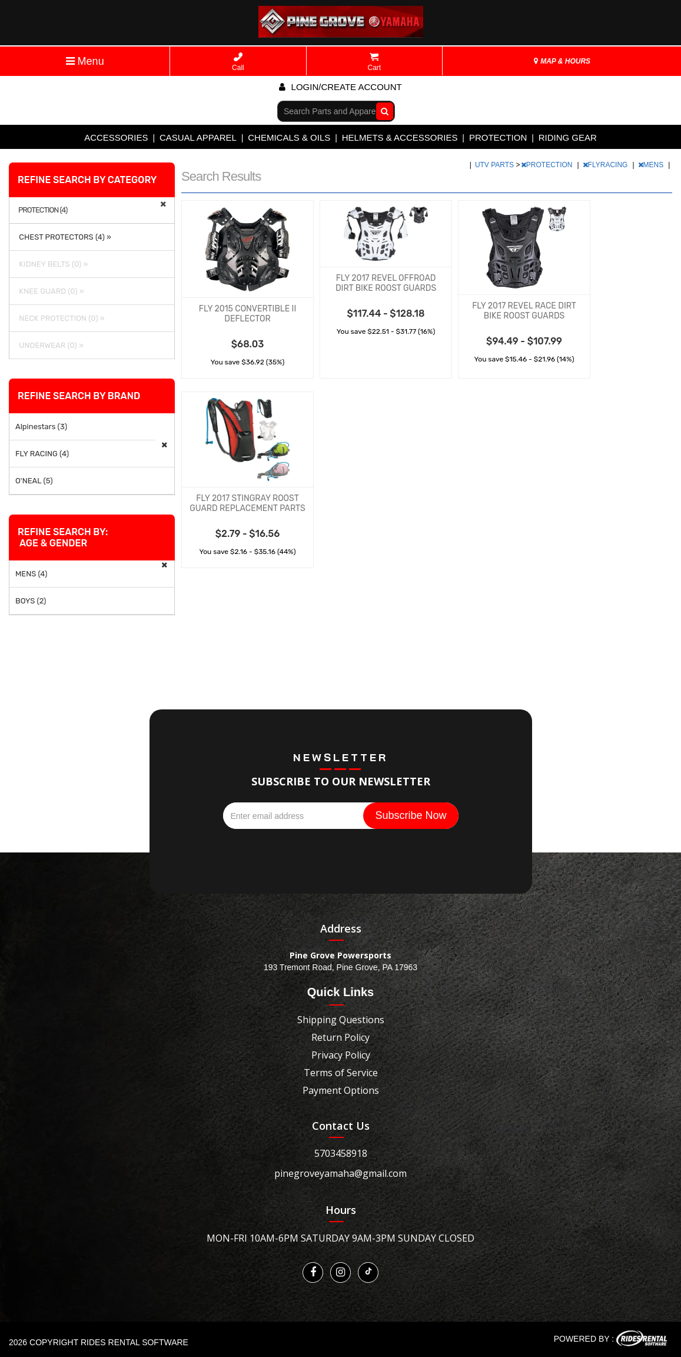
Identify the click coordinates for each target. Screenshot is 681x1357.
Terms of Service (341, 1072)
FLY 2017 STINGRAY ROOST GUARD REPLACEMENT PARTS (247, 503)
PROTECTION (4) (43, 210)
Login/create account (340, 87)
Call (238, 62)
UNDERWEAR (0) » (49, 345)
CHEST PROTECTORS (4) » (63, 237)
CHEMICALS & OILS (289, 137)
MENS (652, 165)
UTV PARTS (495, 165)
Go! (382, 111)
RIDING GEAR (568, 137)
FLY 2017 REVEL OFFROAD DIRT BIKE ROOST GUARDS (385, 283)
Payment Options (341, 1090)
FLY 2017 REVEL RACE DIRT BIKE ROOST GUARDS (524, 311)
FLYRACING (606, 165)
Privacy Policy (340, 1055)
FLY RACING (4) (42, 453)
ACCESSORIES (116, 137)
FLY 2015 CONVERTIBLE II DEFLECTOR (247, 314)
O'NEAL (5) (34, 480)
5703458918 (340, 1153)
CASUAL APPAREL (198, 137)
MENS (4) (31, 573)
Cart (374, 62)
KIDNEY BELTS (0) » (51, 264)
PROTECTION (498, 137)
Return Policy (340, 1037)
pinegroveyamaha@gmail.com (340, 1173)
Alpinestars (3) (41, 426)
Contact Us (341, 1126)
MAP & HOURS (562, 61)
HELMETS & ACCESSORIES (400, 137)
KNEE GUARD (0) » (49, 291)
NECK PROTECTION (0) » (60, 318)
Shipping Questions (340, 1019)
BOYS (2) (30, 600)
